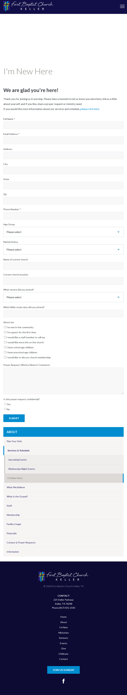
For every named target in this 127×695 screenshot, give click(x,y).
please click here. (90, 108)
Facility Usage (14, 524)
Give (63, 648)
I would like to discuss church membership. (27, 357)
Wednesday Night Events (21, 468)
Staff (9, 505)
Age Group (9, 224)
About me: (8, 322)
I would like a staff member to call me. (24, 337)
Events (63, 643)
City (5, 164)
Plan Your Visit (14, 441)
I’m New (63, 627)
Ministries (63, 632)
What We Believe (16, 487)
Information (13, 551)
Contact (63, 659)
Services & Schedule (19, 450)
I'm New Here (15, 478)
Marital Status (10, 241)
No (7, 409)
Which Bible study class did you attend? (24, 307)
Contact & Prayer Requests (21, 542)
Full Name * (9, 118)
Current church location (15, 274)
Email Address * (11, 134)
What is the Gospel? (17, 496)
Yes (7, 404)
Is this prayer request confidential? (21, 399)
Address (7, 149)
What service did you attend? (18, 289)
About (12, 432)
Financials (12, 533)
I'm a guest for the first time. (20, 332)
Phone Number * (12, 209)
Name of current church (15, 259)
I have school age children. (19, 347)
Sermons (63, 637)
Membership (13, 514)
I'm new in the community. (19, 327)
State (6, 179)
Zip (5, 194)
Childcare (63, 653)
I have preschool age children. (21, 352)
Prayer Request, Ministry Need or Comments (26, 364)
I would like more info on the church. (24, 342)
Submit (14, 418)
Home (63, 616)
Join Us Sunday (63, 669)
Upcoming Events (17, 459)
